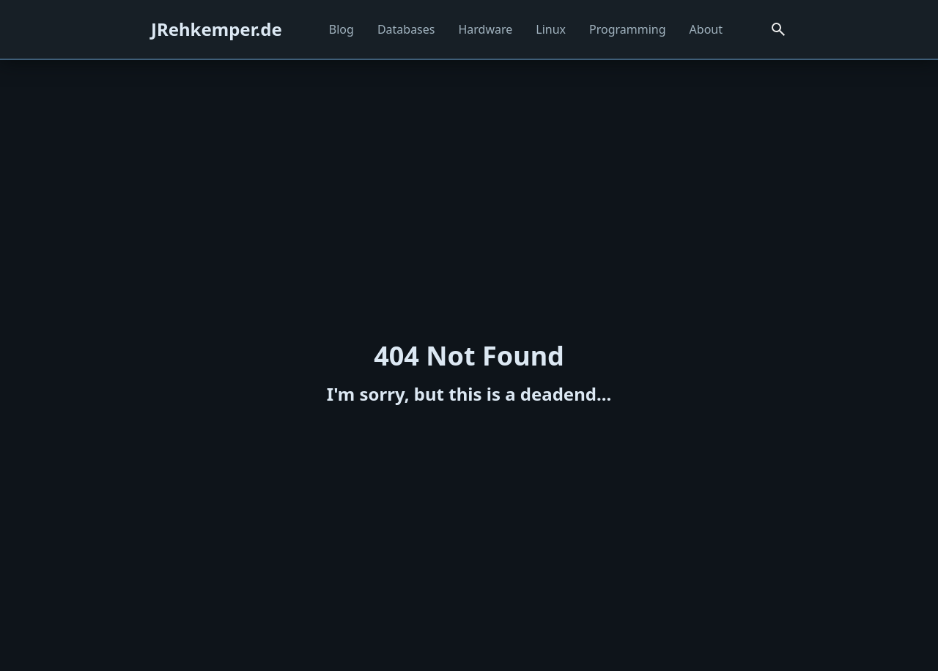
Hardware (485, 29)
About (706, 29)
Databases (406, 29)
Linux (551, 29)
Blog (341, 29)
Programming (627, 29)
